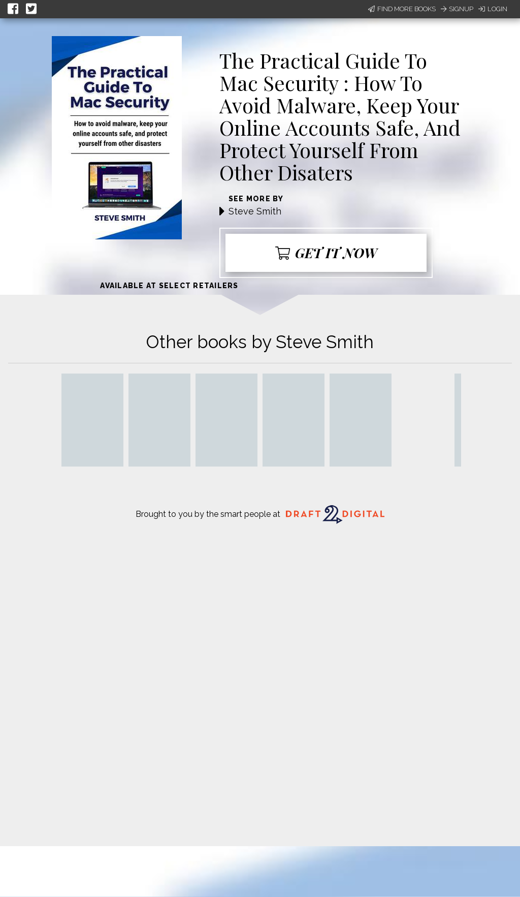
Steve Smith (255, 211)
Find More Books (402, 9)
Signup (457, 9)
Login (492, 9)
